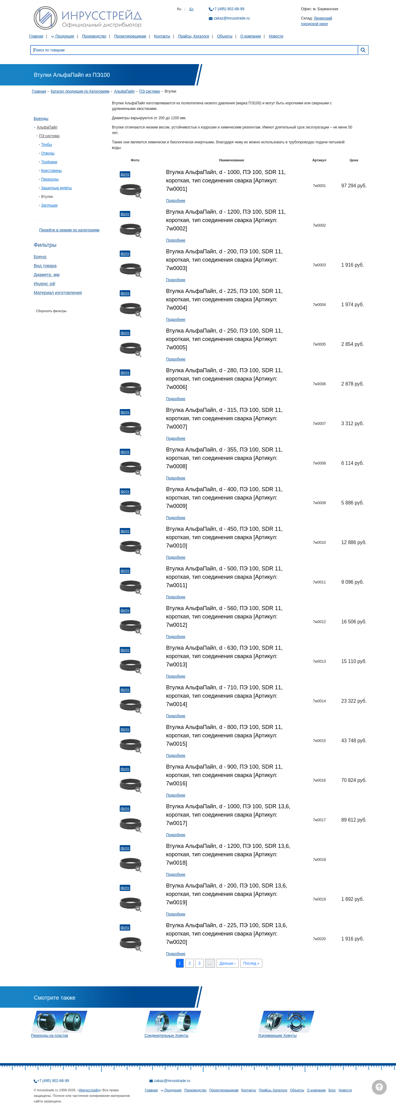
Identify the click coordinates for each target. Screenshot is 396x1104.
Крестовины (51, 170)
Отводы (47, 153)
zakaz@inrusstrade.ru (232, 18)
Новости (276, 36)
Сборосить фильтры (51, 311)
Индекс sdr (44, 283)
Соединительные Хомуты (166, 1035)
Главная (36, 36)
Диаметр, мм (46, 274)
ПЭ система (149, 91)
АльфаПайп (124, 91)
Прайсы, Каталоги (193, 36)
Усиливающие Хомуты (277, 1035)
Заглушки (49, 205)
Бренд (40, 256)
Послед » (251, 963)
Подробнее (175, 201)
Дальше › (228, 963)
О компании (250, 36)
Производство (94, 36)
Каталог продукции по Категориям (80, 91)
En (191, 9)
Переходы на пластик (49, 1035)
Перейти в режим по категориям (69, 230)
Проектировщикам (130, 36)
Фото (125, 174)
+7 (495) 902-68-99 (228, 9)
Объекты (225, 36)
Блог (332, 1090)
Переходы (49, 179)
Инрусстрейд (89, 1090)
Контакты (162, 36)
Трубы (46, 144)
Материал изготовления (58, 292)
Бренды (41, 118)
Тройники (49, 162)
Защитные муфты (56, 188)
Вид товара (45, 265)
